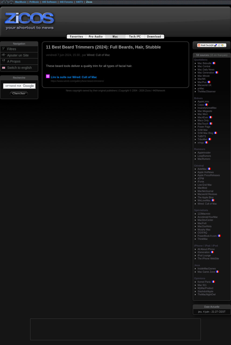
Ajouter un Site (18, 55)
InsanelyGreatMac (207, 108)
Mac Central (204, 66)
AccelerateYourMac (208, 217)
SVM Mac (203, 130)
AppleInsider (204, 152)
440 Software (49, 2)
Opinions (199, 278)
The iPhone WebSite (208, 258)
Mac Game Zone (206, 272)
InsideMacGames (207, 268)
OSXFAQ (202, 232)
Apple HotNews (206, 172)
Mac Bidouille (204, 63)
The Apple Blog (206, 197)
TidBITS (202, 136)
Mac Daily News (206, 69)
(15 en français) (218, 55)
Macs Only (203, 120)
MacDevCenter (205, 220)
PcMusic (34, 2)
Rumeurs (199, 149)
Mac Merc (203, 114)
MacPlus (202, 82)
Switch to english (19, 68)
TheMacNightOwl (207, 294)
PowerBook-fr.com (207, 236)
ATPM (201, 178)
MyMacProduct (205, 288)
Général (199, 165)
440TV (79, 2)
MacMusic (20, 2)
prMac (201, 88)
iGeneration (204, 252)
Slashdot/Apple (205, 291)
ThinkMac (203, 239)
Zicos (89, 2)
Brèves (198, 98)
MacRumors (204, 159)
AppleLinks (203, 101)
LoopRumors (204, 156)
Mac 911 (202, 285)
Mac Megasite (205, 111)
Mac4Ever (203, 117)
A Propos (14, 61)
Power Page (204, 126)
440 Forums (66, 2)
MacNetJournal (205, 191)
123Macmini (204, 214)
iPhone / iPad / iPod (206, 245)
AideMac (202, 169)
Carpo (201, 105)
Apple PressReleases (209, 175)
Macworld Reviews (207, 194)
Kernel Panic (204, 282)
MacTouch (203, 123)
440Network (159, 90)
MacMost (202, 188)
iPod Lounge (204, 255)
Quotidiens (200, 59)
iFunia (201, 181)
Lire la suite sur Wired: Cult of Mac (71, 77)
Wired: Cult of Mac (98, 55)
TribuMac (202, 139)
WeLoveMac (204, 200)
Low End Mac (205, 185)
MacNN (201, 79)
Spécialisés (201, 210)
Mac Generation (206, 72)
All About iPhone (206, 249)
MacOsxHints (204, 226)
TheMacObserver (207, 91)
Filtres (11, 49)
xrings (201, 142)
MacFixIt (202, 223)
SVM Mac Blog (205, 133)
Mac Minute (204, 76)
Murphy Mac (204, 229)
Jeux (197, 265)
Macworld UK (204, 85)
